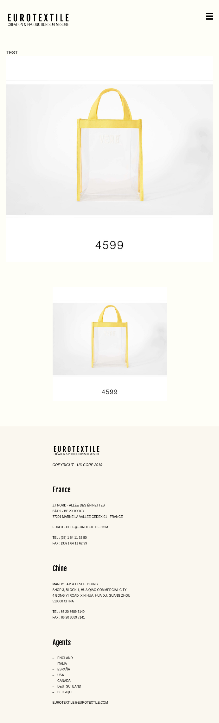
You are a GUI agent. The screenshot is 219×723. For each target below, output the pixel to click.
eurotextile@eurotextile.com (80, 527)
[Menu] (209, 16)
